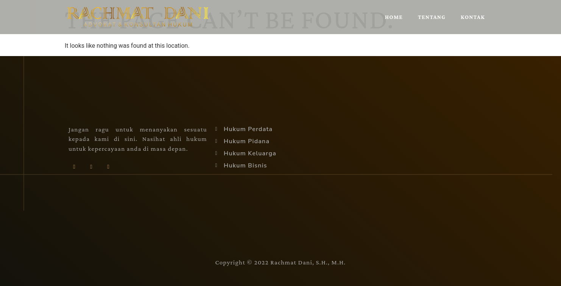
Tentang (432, 17)
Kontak (473, 17)
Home (394, 17)
